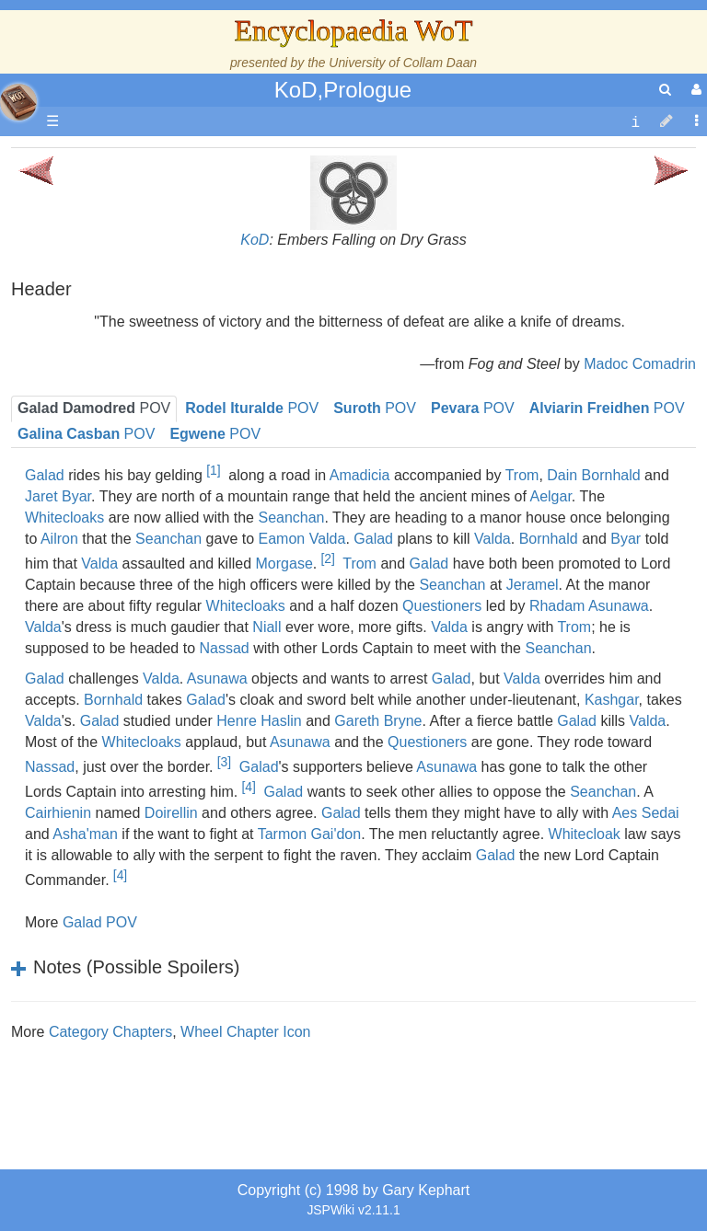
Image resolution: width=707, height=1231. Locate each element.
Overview (155, 419)
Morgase (284, 563)
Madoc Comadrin (640, 364)
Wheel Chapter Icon (245, 1032)
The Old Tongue (139, 461)
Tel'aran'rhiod (130, 713)
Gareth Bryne (378, 721)
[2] (327, 558)
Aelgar (550, 496)
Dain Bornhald (593, 475)
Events (110, 377)
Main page (85, 157)
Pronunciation (132, 776)
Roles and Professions (161, 587)
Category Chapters (110, 1032)
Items (105, 650)
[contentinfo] (635, 122)
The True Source (142, 314)
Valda (492, 538)
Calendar (117, 356)
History (110, 335)
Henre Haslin (258, 721)
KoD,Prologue (342, 89)
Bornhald (548, 538)
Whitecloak (584, 834)
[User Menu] (694, 90)
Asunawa (300, 742)
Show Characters (144, 524)
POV (374, 408)
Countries (155, 440)
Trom (522, 475)
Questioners (441, 606)
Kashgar (612, 700)
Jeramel (532, 584)
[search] (665, 90)
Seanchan (291, 517)
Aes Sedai (645, 813)
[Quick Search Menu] (665, 90)
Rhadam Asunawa (589, 606)
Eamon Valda (302, 538)
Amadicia (360, 475)
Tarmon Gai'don (309, 834)
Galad (373, 538)
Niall (266, 627)
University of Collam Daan (403, 62)
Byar (625, 538)
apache (18, 102)
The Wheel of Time (149, 293)
